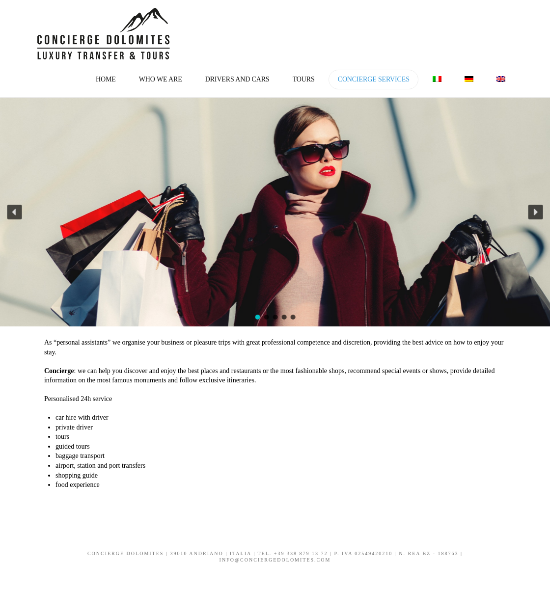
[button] (14, 212)
